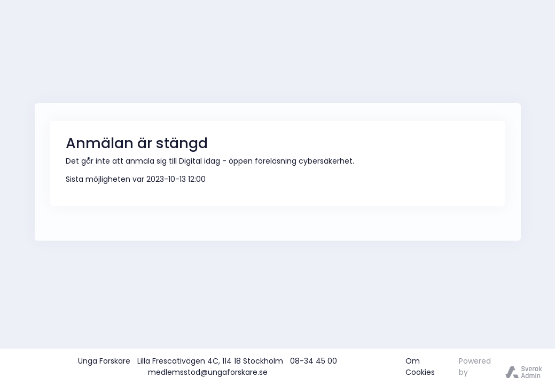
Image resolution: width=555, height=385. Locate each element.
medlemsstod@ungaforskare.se (208, 372)
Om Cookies (420, 367)
